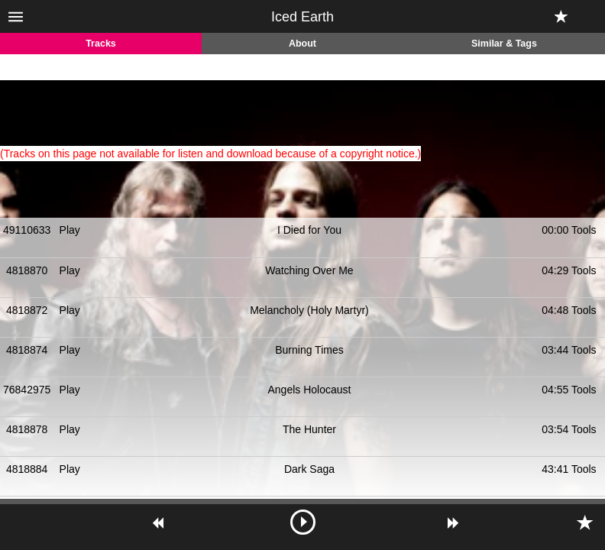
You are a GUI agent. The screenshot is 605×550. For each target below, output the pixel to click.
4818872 (27, 310)
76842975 (26, 389)
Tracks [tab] (101, 43)
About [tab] (302, 43)
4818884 (27, 469)
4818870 (27, 270)
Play (70, 230)
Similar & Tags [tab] (504, 43)
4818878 (27, 429)
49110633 (26, 230)
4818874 (27, 350)
